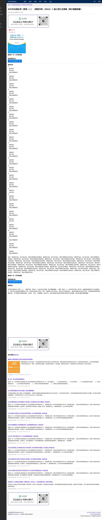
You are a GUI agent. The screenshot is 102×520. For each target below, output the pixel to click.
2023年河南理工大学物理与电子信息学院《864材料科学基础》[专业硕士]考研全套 (37, 449)
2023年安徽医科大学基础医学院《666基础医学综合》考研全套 (32, 426)
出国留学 (3, 33)
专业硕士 (3, 20)
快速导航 (4, 1)
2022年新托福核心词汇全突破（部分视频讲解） (27, 392)
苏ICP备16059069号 (96, 516)
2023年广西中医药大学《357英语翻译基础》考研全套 (29, 438)
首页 (15, 4)
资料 (99, 1)
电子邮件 (98, 514)
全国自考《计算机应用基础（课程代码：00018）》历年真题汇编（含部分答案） (37, 483)
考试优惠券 (17, 376)
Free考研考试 (18, 1)
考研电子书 (4, 27)
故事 (35, 1)
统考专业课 (4, 11)
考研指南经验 (5, 14)
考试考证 (3, 30)
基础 (20, 356)
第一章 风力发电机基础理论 (22, 381)
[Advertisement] (57, 317)
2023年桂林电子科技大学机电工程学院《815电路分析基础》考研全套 (33, 461)
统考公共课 (4, 8)
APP (45, 1)
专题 (40, 1)
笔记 (50, 1)
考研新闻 (3, 4)
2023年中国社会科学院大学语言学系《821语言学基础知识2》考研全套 (34, 472)
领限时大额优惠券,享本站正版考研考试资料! (26, 361)
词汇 (23, 356)
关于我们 (89, 514)
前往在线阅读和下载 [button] (21, 61)
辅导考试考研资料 (33, 4)
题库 (30, 1)
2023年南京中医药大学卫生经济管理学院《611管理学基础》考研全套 (33, 415)
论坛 (55, 1)
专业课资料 (4, 24)
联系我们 (93, 514)
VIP (95, 1)
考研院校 (3, 17)
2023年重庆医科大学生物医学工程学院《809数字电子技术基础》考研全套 (35, 403)
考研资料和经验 (22, 4)
